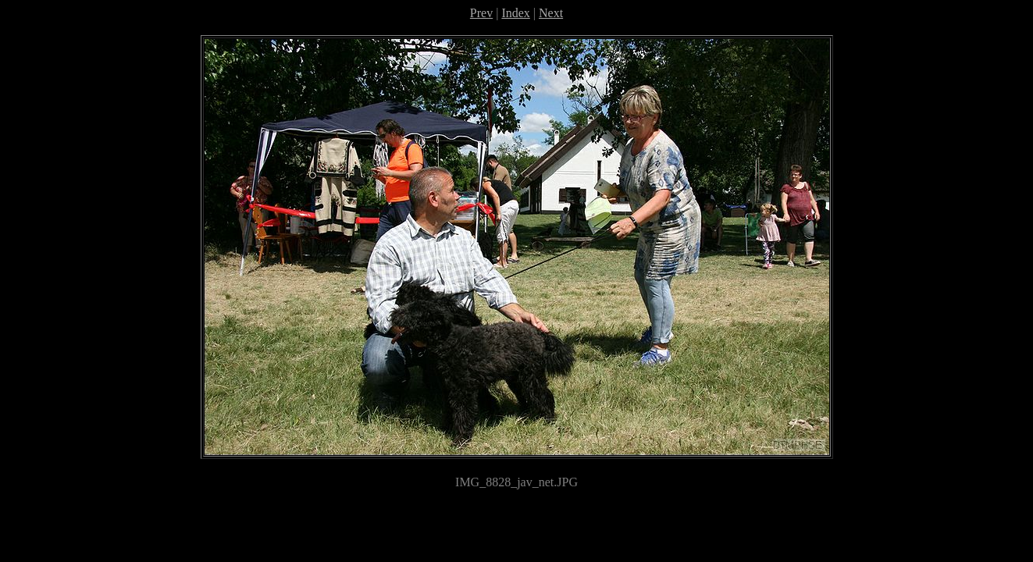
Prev (481, 13)
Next (551, 13)
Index (515, 13)
